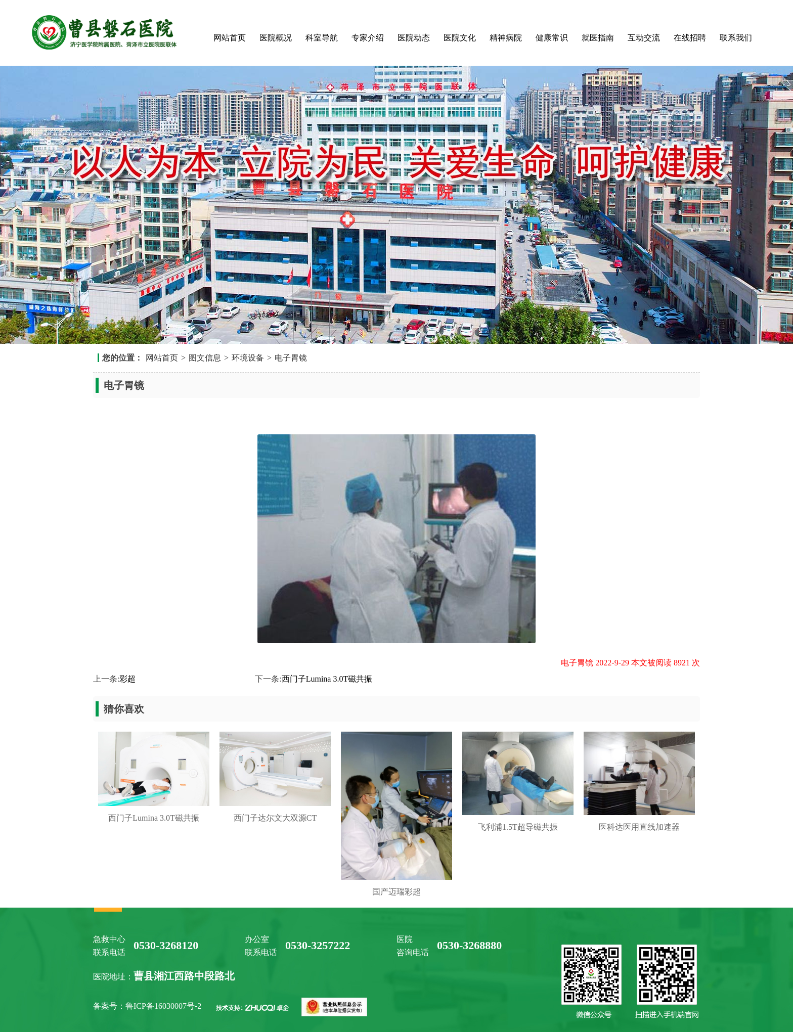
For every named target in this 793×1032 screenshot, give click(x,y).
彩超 (127, 679)
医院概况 (275, 37)
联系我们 (736, 37)
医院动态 (414, 37)
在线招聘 (690, 37)
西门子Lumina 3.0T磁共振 (327, 679)
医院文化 (460, 37)
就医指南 (598, 37)
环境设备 (248, 357)
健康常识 (552, 37)
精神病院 (506, 37)
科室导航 (321, 37)
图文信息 (205, 357)
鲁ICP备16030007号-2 (164, 1006)
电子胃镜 (291, 357)
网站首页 (229, 37)
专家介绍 (367, 37)
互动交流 (644, 37)
